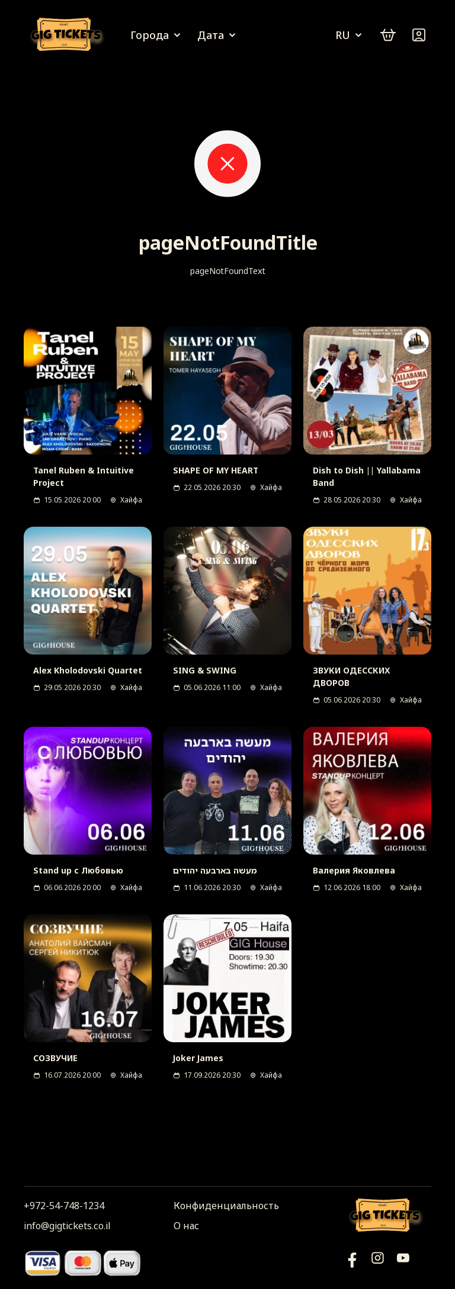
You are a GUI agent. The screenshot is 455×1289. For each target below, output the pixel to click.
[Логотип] (68, 35)
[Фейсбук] (403, 1262)
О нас (186, 1225)
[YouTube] (352, 1262)
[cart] (388, 34)
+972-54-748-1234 (64, 1205)
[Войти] (418, 35)
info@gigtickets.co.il (67, 1225)
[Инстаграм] (377, 1262)
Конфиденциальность (226, 1205)
